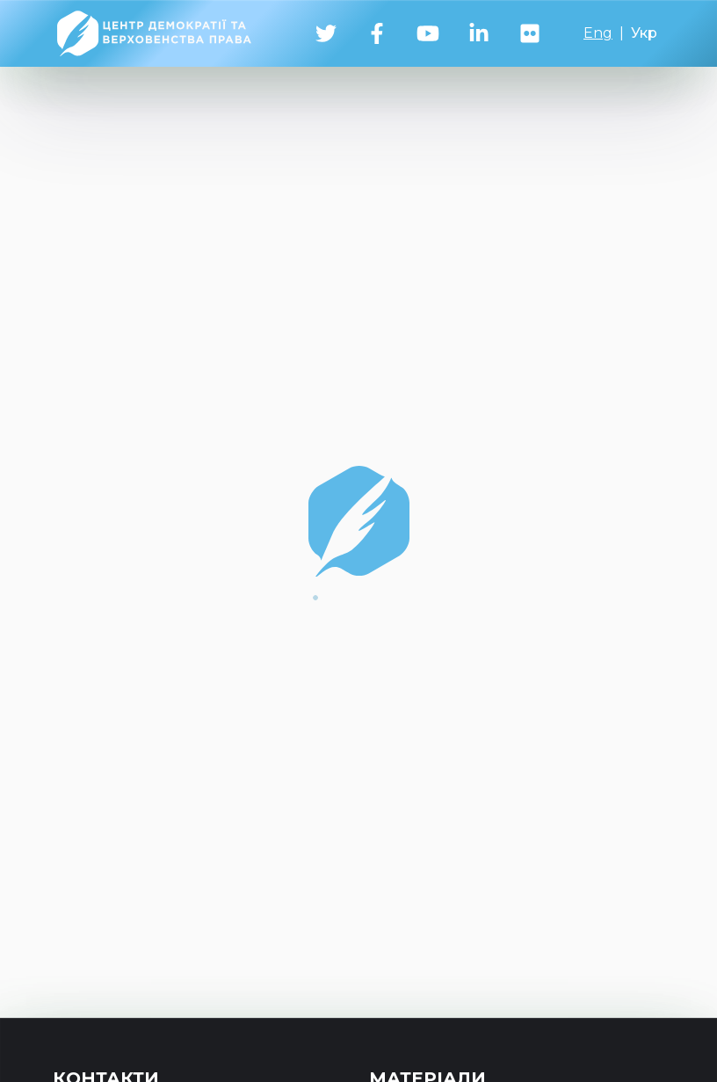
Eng (597, 33)
